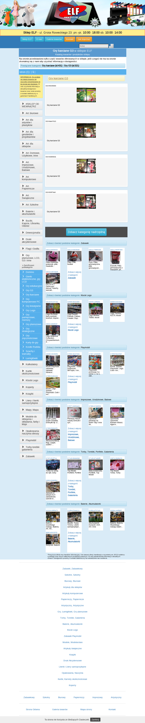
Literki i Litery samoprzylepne (72, 667)
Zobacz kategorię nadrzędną (86, 232)
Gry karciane (30, 294)
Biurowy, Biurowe (72, 581)
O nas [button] (39, 39)
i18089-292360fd (52, 354)
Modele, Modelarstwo (73, 642)
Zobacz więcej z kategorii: (74, 275)
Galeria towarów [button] (54, 39)
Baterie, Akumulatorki (91, 504)
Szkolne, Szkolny (72, 575)
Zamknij (95, 719)
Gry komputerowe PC (31, 300)
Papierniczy (79, 697)
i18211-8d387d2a (116, 250)
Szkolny (46, 697)
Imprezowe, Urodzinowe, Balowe (96, 399)
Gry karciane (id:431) (52, 65)
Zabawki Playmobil (72, 636)
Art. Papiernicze (28, 187)
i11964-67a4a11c (73, 510)
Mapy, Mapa (30, 410)
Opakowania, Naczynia (72, 673)
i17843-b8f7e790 (116, 406)
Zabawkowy (29, 697)
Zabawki (28, 456)
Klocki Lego (30, 380)
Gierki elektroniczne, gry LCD (31, 279)
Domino (28, 272)
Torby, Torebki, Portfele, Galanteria (97, 452)
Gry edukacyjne (32, 286)
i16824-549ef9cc (51, 480)
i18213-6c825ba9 (73, 250)
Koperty (28, 387)
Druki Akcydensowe (72, 660)
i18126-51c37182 (52, 302)
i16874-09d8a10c (116, 458)
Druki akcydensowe (29, 240)
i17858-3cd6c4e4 (52, 376)
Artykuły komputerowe (72, 593)
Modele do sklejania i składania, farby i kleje (31, 420)
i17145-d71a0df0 (95, 458)
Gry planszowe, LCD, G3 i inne (31, 258)
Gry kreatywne (31, 306)
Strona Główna (33, 709)
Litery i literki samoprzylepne (30, 401)
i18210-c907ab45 (52, 272)
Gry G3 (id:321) (71, 65)
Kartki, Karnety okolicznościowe (72, 679)
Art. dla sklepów (27, 145)
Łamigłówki (30, 358)
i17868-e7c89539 (95, 406)
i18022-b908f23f (51, 324)
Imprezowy (97, 697)
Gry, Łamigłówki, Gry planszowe (72, 611)
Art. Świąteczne (28, 196)
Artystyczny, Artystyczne (72, 605)
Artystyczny (116, 697)
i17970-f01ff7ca (51, 458)
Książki (27, 394)
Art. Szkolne (30, 204)
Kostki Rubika (31, 347)
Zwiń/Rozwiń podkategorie (28, 266)
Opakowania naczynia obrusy (30, 432)
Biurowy (62, 697)
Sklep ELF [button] (27, 39)
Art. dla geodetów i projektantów (28, 134)
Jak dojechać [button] (84, 39)
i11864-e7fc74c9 (94, 510)
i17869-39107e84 (73, 354)
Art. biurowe (30, 113)
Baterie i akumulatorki (28, 212)
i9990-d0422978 (51, 532)
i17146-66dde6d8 (73, 458)
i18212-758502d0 (95, 250)
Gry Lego (28, 310)
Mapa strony (86, 709)
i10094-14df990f (116, 510)
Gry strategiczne (28, 330)
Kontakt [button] (69, 39)
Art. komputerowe (29, 178)
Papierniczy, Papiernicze (72, 599)
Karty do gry (30, 342)
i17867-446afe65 (95, 354)
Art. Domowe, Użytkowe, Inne (31, 154)
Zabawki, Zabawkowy (73, 568)
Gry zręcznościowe (30, 336)
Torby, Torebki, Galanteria (72, 618)
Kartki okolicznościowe (30, 372)
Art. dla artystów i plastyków (27, 122)
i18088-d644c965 (73, 302)
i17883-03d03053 (52, 406)
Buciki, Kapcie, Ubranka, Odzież (31, 223)
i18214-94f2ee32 (52, 250)
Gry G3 (27, 290)
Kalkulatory (30, 364)
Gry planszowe (31, 324)
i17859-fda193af (116, 354)
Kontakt (112, 709)
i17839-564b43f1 (52, 428)
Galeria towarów (59, 709)
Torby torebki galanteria (30, 448)
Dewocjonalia (31, 232)
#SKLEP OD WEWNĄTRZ (30, 105)
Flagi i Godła (30, 248)
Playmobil (29, 440)
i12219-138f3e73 (52, 510)
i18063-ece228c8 (116, 302)
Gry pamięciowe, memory (28, 317)
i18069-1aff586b (94, 302)
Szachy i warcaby (28, 352)
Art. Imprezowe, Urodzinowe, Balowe (28, 166)
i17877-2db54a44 (73, 406)
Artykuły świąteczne (72, 648)
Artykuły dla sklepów (72, 587)
